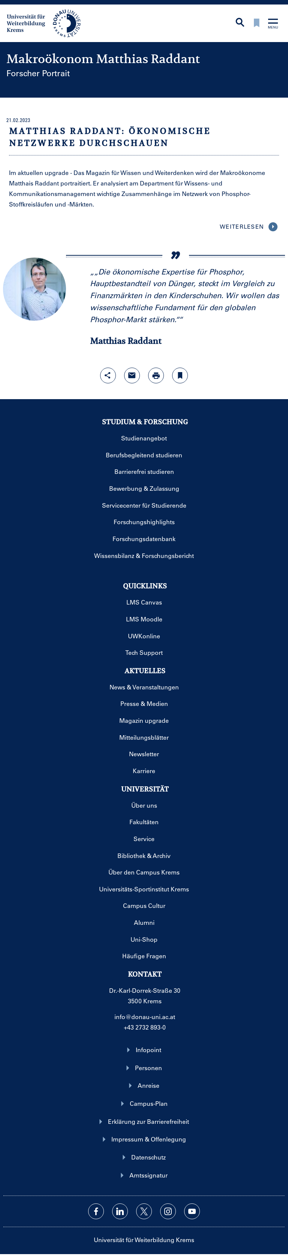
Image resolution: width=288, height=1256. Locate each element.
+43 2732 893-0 (145, 1027)
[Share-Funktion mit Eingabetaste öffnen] (108, 375)
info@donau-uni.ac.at (144, 1017)
